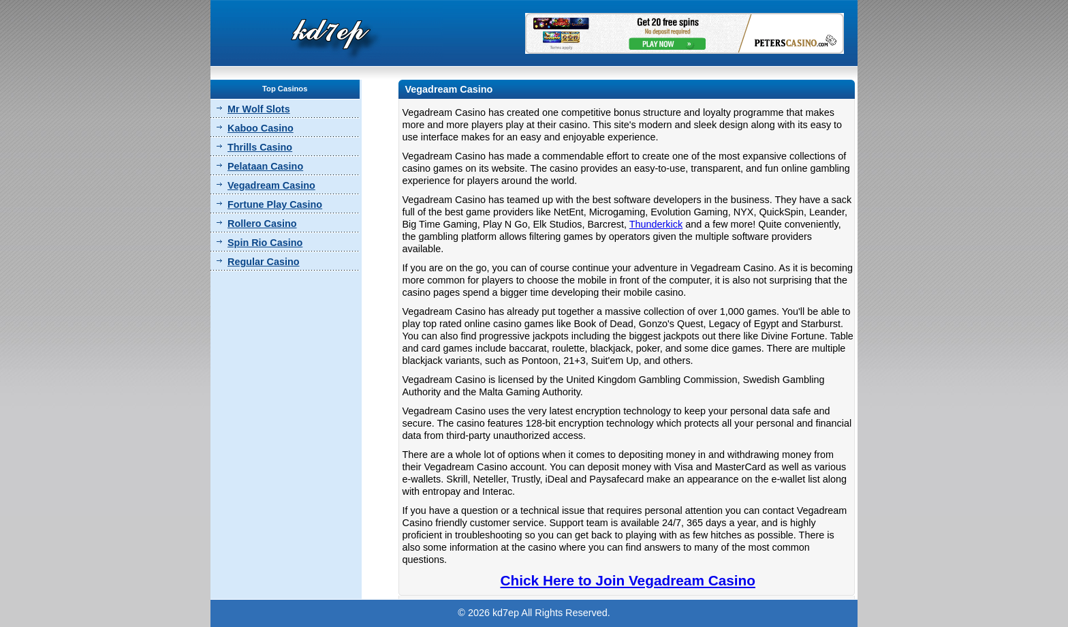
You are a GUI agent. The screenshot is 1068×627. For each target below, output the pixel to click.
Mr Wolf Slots (258, 109)
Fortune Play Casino (274, 204)
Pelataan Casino (265, 166)
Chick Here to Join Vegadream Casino (628, 580)
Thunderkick (655, 224)
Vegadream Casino (271, 185)
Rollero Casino (262, 223)
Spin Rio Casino (264, 242)
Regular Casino (263, 261)
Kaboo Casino (260, 128)
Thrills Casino (259, 147)
